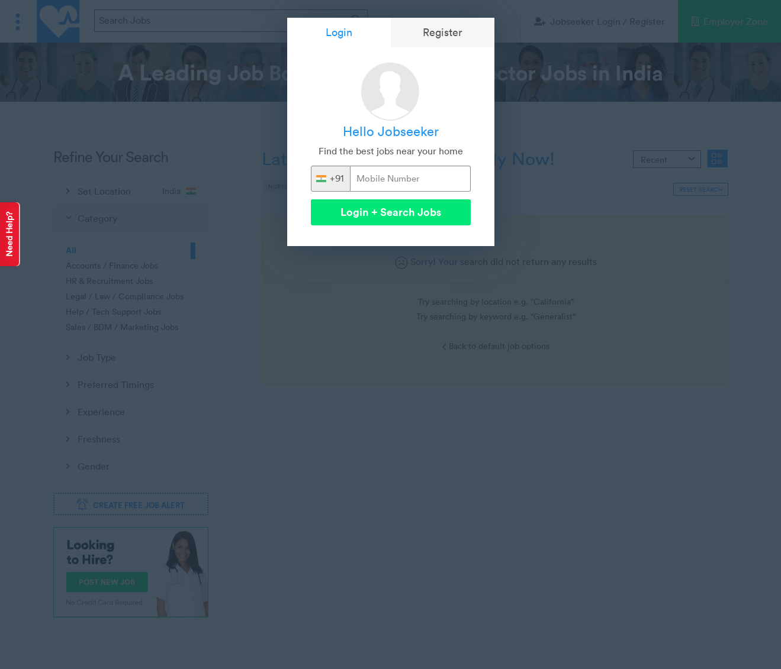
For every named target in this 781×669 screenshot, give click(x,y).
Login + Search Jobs (390, 212)
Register (442, 32)
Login (339, 32)
